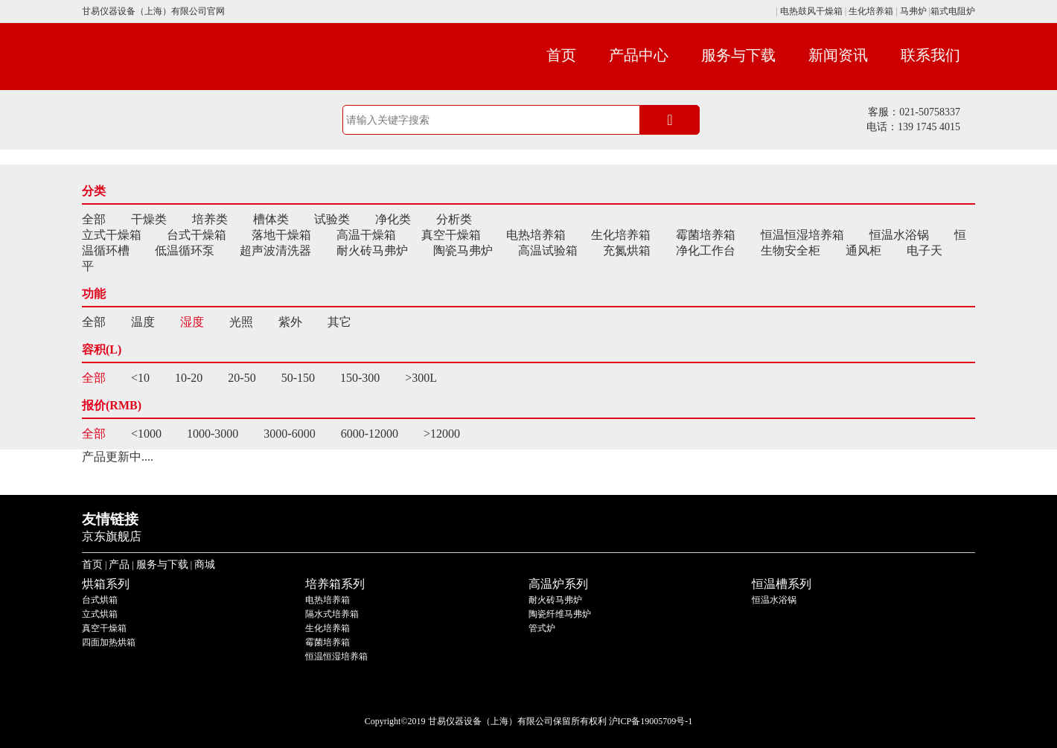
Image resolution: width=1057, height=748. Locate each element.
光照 (241, 322)
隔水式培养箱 (332, 614)
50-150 (298, 377)
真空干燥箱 (451, 234)
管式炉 (541, 628)
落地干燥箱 (281, 234)
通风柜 (863, 250)
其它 (339, 322)
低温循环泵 (184, 250)
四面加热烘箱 (108, 642)
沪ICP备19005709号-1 (651, 721)
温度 (143, 322)
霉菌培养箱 (705, 234)
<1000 (146, 433)
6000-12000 (369, 433)
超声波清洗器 (275, 250)
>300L (421, 377)
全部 (94, 219)
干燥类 (149, 219)
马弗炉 (913, 11)
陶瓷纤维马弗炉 (559, 614)
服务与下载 (738, 55)
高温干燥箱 (366, 234)
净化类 (393, 219)
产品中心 (638, 55)
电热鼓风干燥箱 (810, 11)
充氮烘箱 (627, 250)
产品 (119, 564)
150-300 (360, 377)
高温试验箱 (548, 250)
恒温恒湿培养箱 (802, 234)
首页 (561, 55)
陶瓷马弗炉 (463, 250)
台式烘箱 (100, 600)
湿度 (192, 322)
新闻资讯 (838, 55)
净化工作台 (705, 250)
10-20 (188, 377)
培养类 (210, 219)
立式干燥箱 (111, 234)
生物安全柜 (790, 250)
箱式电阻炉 (952, 11)
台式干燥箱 (196, 234)
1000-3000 (212, 433)
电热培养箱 (536, 234)
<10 (140, 377)
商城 (204, 564)
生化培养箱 (871, 11)
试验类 (332, 219)
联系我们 (930, 55)
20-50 (241, 377)
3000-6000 (289, 433)
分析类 (454, 219)
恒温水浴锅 (899, 234)
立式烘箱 (100, 614)
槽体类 (271, 219)
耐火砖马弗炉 (372, 250)
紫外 (290, 322)
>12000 (442, 433)
